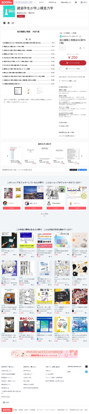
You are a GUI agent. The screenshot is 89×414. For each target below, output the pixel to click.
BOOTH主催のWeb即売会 (31, 388)
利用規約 (21, 409)
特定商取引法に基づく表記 (66, 132)
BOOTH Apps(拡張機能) (8, 374)
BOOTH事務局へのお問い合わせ (55, 381)
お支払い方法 (64, 126)
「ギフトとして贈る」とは (68, 81)
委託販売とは (5, 388)
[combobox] (23, 2)
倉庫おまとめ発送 (29, 384)
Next (55, 58)
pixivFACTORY (62, 114)
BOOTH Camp (5, 396)
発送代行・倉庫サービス (8, 381)
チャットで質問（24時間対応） (55, 377)
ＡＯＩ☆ (77, 203)
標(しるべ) (33, 203)
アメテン (11, 203)
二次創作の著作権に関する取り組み (11, 392)
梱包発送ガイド (5, 384)
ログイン (41, 2)
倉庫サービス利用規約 (29, 409)
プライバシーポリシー (50, 409)
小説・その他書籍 (65, 33)
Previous (2, 58)
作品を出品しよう (66, 2)
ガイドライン (40, 409)
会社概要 (15, 409)
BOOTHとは (52, 2)
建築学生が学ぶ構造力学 (44, 144)
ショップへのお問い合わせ (66, 136)
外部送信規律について (62, 409)
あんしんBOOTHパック (64, 102)
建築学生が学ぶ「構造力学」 (26, 13)
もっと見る (44, 215)
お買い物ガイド (28, 374)
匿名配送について (6, 377)
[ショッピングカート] (75, 2)
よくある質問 (49, 374)
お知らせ (48, 370)
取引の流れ (64, 122)
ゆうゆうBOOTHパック (77, 102)
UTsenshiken (56, 203)
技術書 (74, 33)
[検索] (31, 2)
